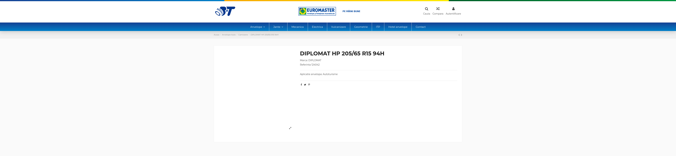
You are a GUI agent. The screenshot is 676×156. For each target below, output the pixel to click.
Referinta (305, 64)
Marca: (304, 60)
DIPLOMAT (314, 60)
